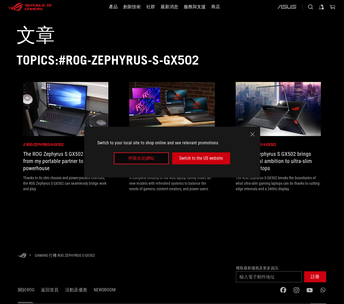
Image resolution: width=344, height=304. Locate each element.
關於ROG (26, 289)
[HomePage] (22, 256)
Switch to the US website (201, 158)
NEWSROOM (104, 289)
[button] (113, 7)
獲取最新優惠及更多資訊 (257, 268)
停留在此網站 (141, 158)
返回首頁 (50, 289)
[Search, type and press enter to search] (310, 6)
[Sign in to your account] (321, 7)
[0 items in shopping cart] (332, 7)
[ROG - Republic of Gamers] (30, 7)
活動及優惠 (76, 289)
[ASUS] (287, 6)
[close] (252, 134)
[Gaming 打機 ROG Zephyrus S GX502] (65, 255)
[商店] (215, 7)
